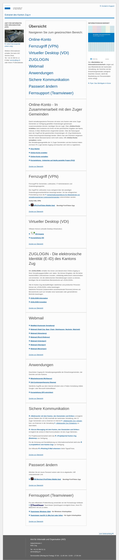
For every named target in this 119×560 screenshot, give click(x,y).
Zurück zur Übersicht (36, 166)
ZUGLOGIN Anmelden (39, 302)
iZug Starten (35, 149)
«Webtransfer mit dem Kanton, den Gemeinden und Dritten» (53, 416)
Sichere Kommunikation (49, 79)
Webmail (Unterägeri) (38, 341)
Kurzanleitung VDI (37, 238)
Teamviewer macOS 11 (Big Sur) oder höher (47, 515)
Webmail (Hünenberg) (39, 333)
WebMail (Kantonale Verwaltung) (43, 325)
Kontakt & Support (108, 6)
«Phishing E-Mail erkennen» (50, 448)
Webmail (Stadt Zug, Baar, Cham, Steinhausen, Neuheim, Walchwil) (55, 329)
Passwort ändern (43, 86)
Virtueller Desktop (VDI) (49, 53)
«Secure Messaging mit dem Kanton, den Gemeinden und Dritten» (55, 429)
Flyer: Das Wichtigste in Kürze (100, 83)
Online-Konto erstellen (39, 153)
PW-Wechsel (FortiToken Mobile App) (46, 479)
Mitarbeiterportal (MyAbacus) (41, 378)
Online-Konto (40, 39)
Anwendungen (41, 73)
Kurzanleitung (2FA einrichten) (42, 392)
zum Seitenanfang (105, 534)
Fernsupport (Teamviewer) (51, 93)
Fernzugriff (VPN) (43, 46)
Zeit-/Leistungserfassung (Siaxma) (43, 382)
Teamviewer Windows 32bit (41, 511)
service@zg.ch (15, 60)
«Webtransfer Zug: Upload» (72, 421)
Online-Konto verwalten (39, 156)
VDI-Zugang (37, 234)
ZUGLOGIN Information (39, 298)
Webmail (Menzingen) (39, 349)
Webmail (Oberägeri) (38, 345)
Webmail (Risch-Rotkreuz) (40, 337)
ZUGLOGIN (39, 59)
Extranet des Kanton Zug (17, 15)
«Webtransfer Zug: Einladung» (66, 423)
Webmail (36, 66)
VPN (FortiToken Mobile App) (43, 205)
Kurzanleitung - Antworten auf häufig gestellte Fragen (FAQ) (53, 160)
